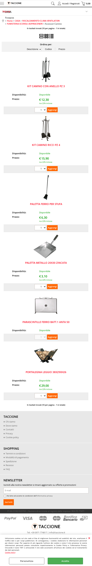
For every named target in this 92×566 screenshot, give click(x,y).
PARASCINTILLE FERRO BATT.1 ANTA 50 (46, 322)
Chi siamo (10, 421)
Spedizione (11, 461)
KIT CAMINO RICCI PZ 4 (46, 145)
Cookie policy (10, 552)
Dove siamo (11, 425)
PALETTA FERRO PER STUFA (46, 204)
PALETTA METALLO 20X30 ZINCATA (46, 262)
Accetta (65, 560)
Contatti (10, 429)
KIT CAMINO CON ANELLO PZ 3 (46, 86)
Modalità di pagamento (17, 457)
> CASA (7, 12)
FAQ (8, 469)
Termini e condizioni (16, 453)
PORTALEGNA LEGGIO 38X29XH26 (46, 372)
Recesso (10, 465)
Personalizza (26, 560)
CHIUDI (89, 538)
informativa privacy (44, 496)
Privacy (9, 433)
